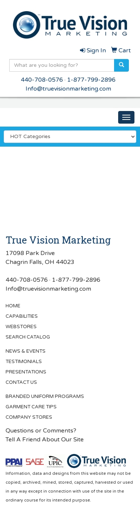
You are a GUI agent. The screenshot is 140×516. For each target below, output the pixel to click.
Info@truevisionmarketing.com (68, 88)
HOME (13, 306)
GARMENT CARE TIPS (31, 407)
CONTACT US (21, 382)
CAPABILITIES (22, 316)
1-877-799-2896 (91, 80)
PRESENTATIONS (26, 372)
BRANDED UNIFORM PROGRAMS (45, 396)
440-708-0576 (42, 80)
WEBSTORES (21, 327)
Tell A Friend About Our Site (45, 439)
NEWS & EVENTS (26, 351)
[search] (121, 65)
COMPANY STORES (29, 417)
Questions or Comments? (41, 430)
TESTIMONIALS (24, 362)
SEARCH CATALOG (28, 337)
